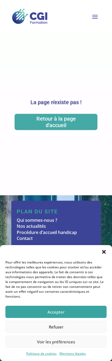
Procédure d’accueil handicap (47, 232)
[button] (104, 252)
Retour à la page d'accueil (56, 122)
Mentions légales (72, 353)
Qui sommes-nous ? (37, 220)
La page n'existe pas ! (56, 103)
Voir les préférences (56, 341)
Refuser (56, 327)
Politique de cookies (41, 353)
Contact (25, 238)
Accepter (56, 312)
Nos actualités (31, 226)
